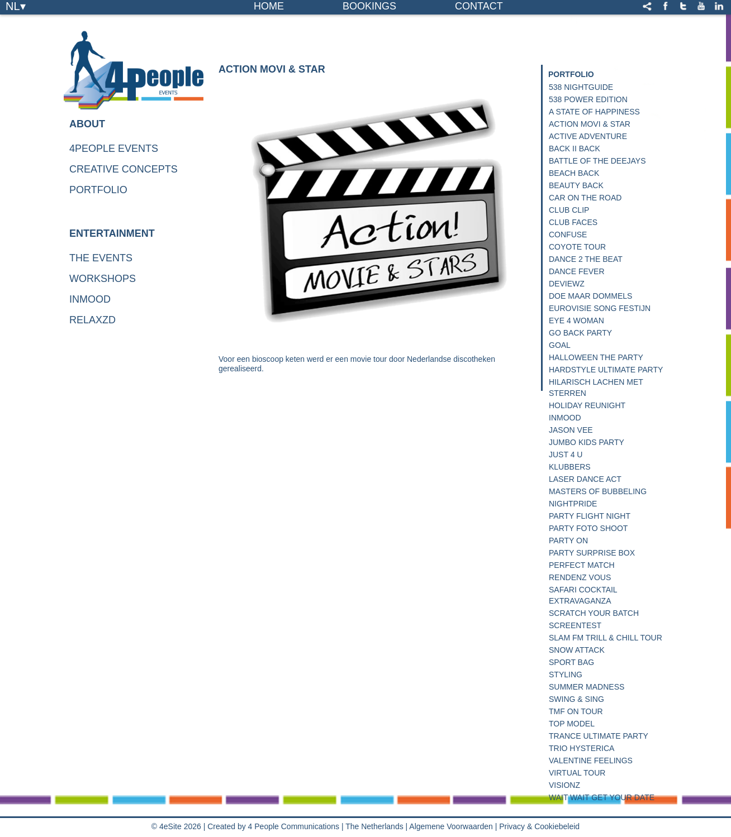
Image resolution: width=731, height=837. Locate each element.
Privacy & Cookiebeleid (539, 826)
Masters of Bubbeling (598, 491)
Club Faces (573, 222)
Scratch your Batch (594, 613)
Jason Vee (571, 429)
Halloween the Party (596, 357)
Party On (568, 540)
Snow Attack (577, 649)
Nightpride (573, 503)
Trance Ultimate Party (598, 735)
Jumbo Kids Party (586, 442)
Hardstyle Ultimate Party (606, 369)
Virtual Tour (577, 772)
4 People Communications (293, 826)
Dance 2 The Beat (586, 259)
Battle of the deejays (597, 160)
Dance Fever (577, 271)
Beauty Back (576, 185)
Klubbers (570, 466)
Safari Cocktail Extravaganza (583, 595)
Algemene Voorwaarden (450, 826)
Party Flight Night (589, 515)
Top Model (572, 723)
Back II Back (574, 148)
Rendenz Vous (580, 577)
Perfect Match (582, 565)
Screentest (575, 625)
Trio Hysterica (581, 748)
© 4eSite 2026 (176, 826)
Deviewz (567, 283)
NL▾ (16, 5)
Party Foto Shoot (588, 528)
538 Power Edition (588, 99)
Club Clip (569, 209)
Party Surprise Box (592, 552)
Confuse (568, 234)
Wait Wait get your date (601, 797)
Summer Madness (586, 686)
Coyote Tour (577, 246)
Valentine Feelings (591, 760)
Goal (560, 345)
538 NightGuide (581, 87)
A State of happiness (594, 111)
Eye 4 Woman (576, 320)
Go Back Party (580, 332)
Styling (565, 674)
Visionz (564, 785)
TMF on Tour (576, 711)
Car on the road (585, 197)
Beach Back (574, 173)
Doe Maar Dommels (590, 295)
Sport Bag (571, 662)
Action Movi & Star (589, 123)
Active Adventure (588, 136)
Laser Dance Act (585, 479)
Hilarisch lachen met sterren (596, 387)
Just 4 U (565, 454)
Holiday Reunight (587, 405)
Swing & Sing (576, 699)
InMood (565, 417)
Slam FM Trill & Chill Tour (605, 637)
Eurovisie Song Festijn (600, 308)
